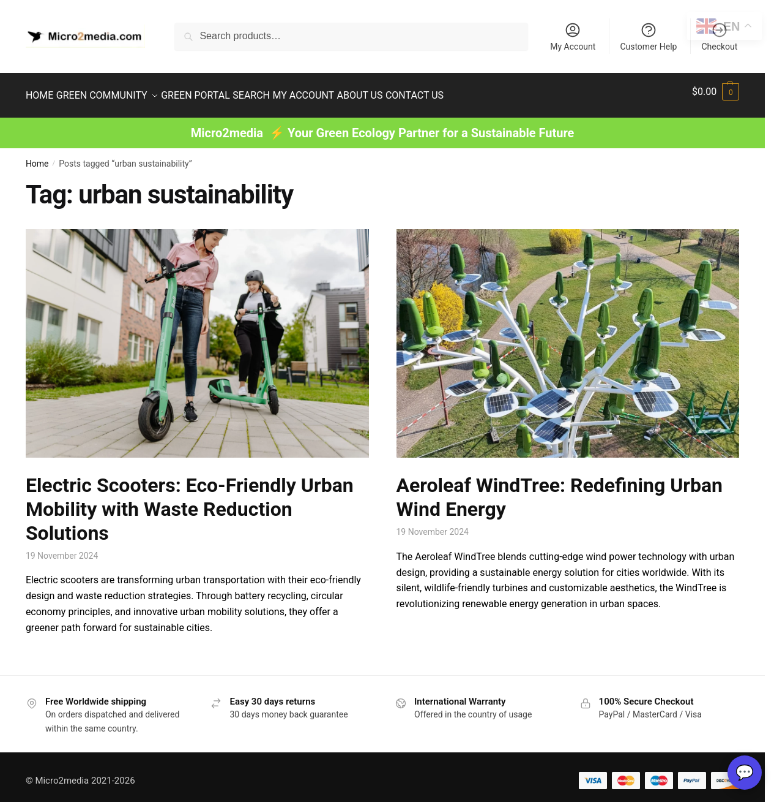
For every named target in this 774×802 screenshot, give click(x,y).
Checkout (719, 36)
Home (37, 156)
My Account (572, 36)
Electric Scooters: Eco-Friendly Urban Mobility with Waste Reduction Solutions (190, 501)
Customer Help (648, 36)
